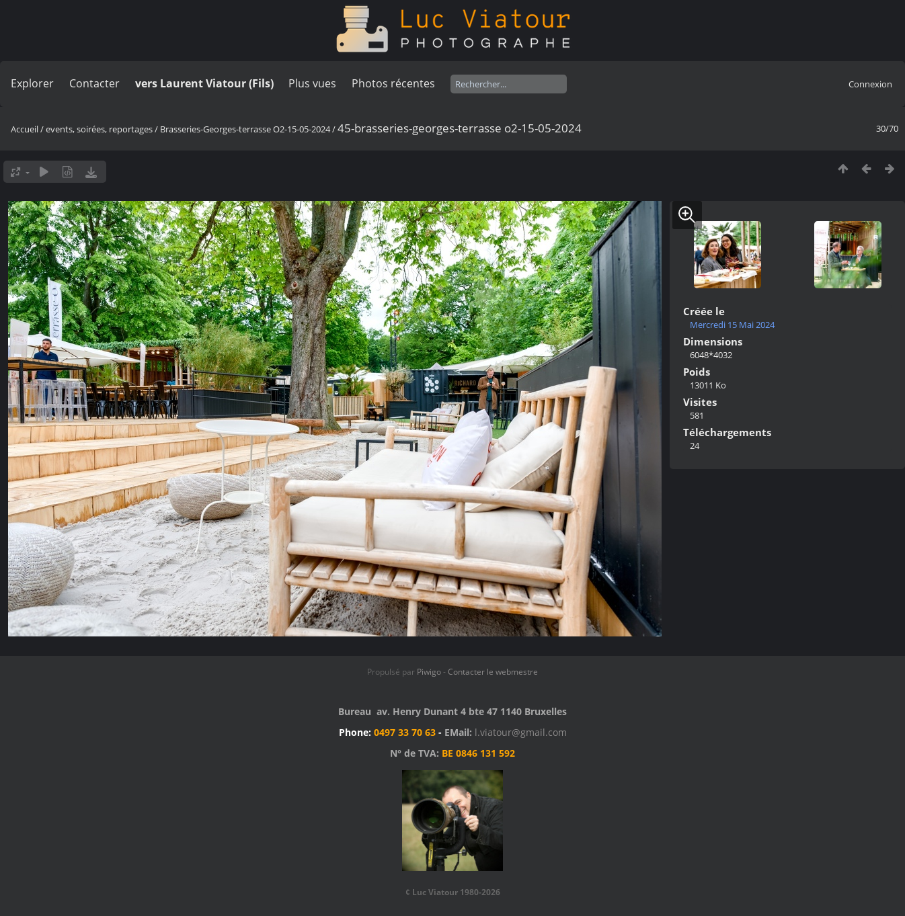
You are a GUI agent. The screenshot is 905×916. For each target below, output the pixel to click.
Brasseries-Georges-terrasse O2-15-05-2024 (245, 129)
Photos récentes (393, 83)
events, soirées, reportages (100, 129)
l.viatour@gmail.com (521, 732)
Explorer (32, 83)
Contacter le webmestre (493, 671)
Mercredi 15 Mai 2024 (732, 325)
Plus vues (312, 83)
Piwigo (429, 671)
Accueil (24, 129)
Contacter (94, 83)
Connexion (870, 84)
